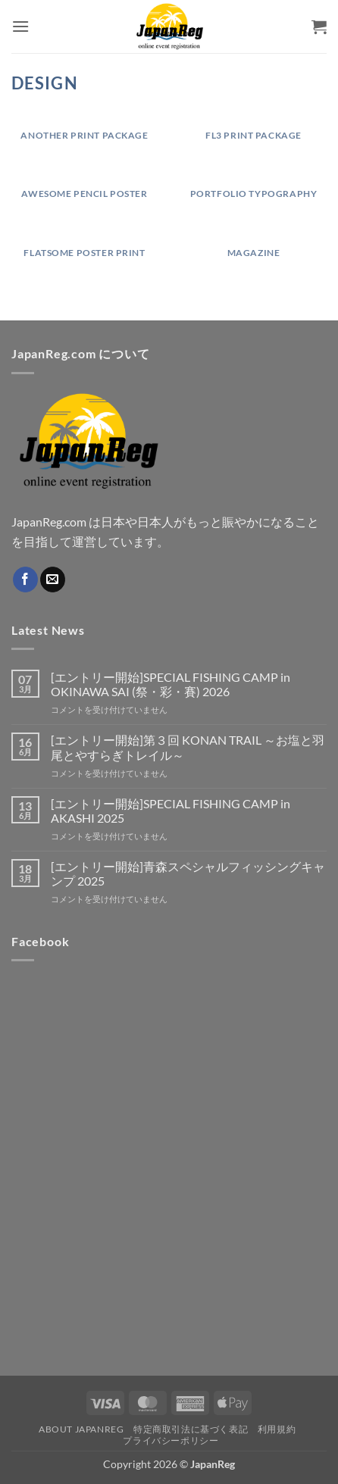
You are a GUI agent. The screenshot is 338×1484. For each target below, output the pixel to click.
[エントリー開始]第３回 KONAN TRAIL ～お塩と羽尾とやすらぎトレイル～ (187, 747)
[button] (20, 26)
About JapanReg (81, 1429)
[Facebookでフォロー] (25, 579)
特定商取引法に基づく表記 (190, 1429)
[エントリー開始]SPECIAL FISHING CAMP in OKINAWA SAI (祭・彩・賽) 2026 (170, 684)
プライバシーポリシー (170, 1440)
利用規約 (277, 1429)
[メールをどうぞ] (52, 579)
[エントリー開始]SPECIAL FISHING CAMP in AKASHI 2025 (170, 810)
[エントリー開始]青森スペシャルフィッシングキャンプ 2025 (188, 873)
